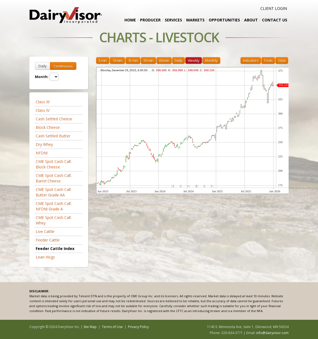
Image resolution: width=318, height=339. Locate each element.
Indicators (250, 60)
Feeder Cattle (48, 240)
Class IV (42, 110)
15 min (133, 60)
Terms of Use (112, 326)
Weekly (194, 60)
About (251, 20)
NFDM (42, 152)
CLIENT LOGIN (273, 8)
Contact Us (274, 20)
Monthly (211, 60)
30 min (148, 60)
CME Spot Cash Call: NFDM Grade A (53, 206)
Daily (42, 65)
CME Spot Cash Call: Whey (53, 220)
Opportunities (224, 20)
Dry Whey (44, 144)
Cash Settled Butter (53, 135)
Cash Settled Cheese (54, 118)
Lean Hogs (45, 257)
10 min (117, 60)
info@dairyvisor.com (272, 332)
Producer (150, 20)
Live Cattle (45, 231)
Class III (42, 101)
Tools (268, 60)
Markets (195, 20)
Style (282, 60)
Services (173, 20)
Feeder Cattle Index (55, 248)
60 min (164, 60)
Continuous (63, 65)
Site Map (90, 326)
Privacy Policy (138, 326)
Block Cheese (48, 127)
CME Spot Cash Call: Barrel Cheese (53, 178)
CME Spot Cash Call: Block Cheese (53, 164)
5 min (103, 60)
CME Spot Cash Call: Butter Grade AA (53, 192)
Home (130, 20)
